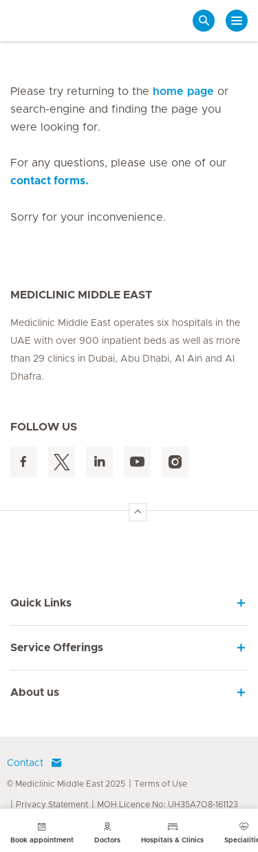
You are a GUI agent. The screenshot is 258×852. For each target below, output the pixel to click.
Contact (35, 763)
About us (34, 692)
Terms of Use (160, 784)
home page (183, 91)
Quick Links (41, 603)
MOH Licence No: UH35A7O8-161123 (167, 804)
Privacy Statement (52, 804)
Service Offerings (56, 647)
